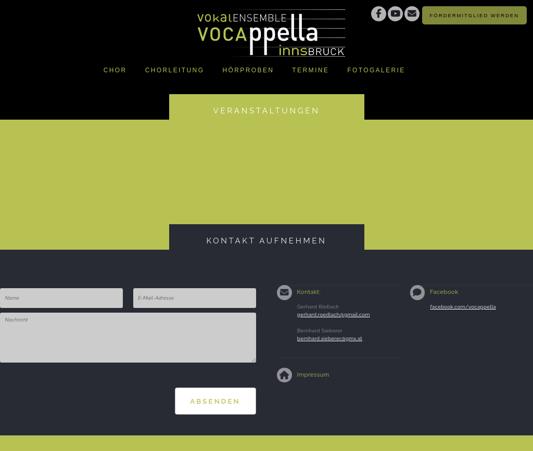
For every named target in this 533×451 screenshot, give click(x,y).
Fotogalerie (376, 70)
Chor (115, 70)
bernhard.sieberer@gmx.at (329, 338)
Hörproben (248, 70)
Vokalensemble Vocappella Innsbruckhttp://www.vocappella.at (271, 28)
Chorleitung (175, 70)
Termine (310, 70)
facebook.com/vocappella (463, 307)
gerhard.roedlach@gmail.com (333, 314)
